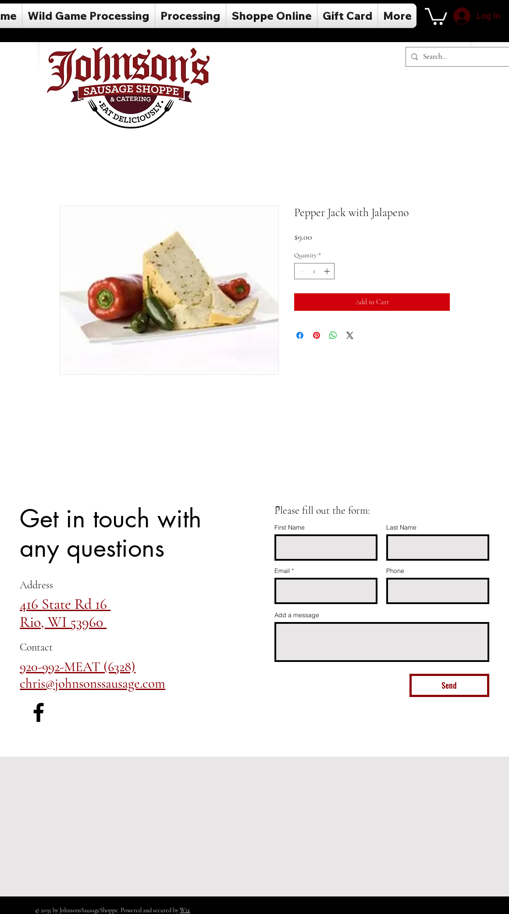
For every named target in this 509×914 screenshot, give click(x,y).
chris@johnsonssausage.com (92, 683)
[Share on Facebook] (300, 335)
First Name (289, 527)
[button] (436, 15)
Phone (395, 571)
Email (282, 571)
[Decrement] (300, 271)
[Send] (449, 685)
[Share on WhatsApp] (333, 335)
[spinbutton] (314, 271)
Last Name (401, 527)
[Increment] (327, 271)
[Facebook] (38, 712)
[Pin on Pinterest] (316, 335)
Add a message (296, 615)
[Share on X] (350, 335)
